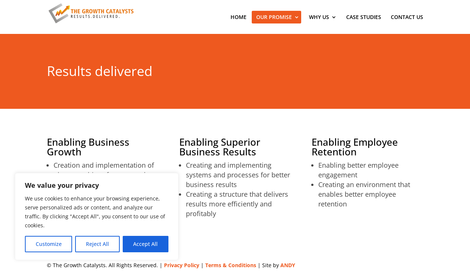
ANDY (287, 265)
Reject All (97, 243)
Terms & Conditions (230, 265)
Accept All (145, 243)
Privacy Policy (181, 265)
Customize (49, 243)
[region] (96, 216)
